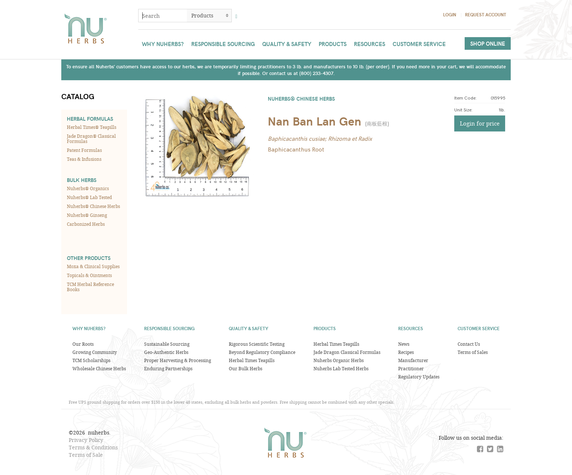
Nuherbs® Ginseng (87, 215)
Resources (369, 44)
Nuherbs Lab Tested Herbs (340, 368)
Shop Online (487, 43)
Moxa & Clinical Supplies (93, 266)
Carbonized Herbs (86, 224)
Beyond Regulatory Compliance (262, 352)
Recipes (406, 352)
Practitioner (411, 368)
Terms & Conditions (93, 447)
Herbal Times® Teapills (91, 127)
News (403, 344)
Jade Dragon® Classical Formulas (91, 138)
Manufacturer (413, 360)
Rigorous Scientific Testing (257, 344)
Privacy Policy (86, 439)
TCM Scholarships (91, 360)
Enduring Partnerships (168, 368)
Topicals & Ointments (89, 275)
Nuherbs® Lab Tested (89, 197)
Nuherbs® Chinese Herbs (93, 206)
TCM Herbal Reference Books (90, 286)
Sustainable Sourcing (166, 344)
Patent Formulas (84, 150)
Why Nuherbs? (163, 44)
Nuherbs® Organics (88, 188)
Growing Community (94, 352)
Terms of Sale (86, 454)
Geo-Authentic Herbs (166, 352)
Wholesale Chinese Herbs (99, 368)
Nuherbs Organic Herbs (338, 360)
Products (333, 44)
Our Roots (83, 344)
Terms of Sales (473, 352)
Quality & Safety (286, 44)
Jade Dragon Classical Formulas (346, 352)
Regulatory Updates (418, 377)
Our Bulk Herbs (245, 368)
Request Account (485, 14)
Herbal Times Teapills (251, 360)
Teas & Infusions (84, 159)
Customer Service (419, 44)
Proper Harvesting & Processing (177, 360)
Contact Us (469, 344)
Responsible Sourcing (223, 44)
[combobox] (163, 15)
